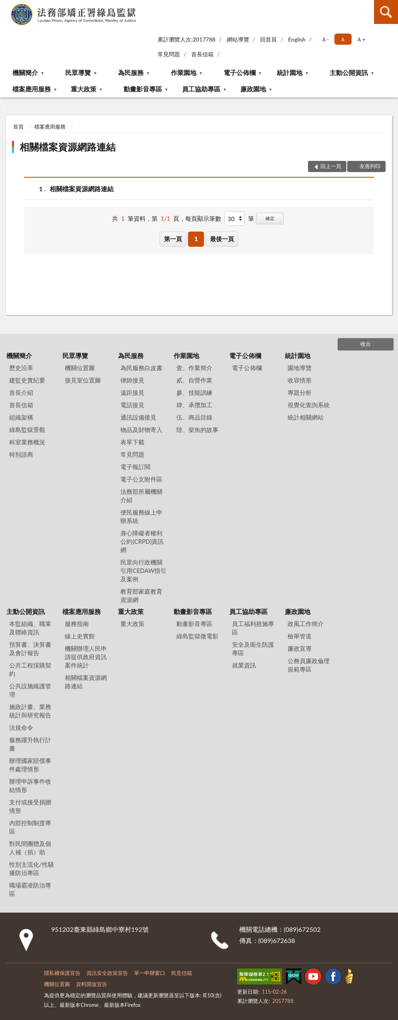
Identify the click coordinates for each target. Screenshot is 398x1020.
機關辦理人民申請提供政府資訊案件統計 (86, 657)
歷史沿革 (21, 367)
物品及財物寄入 (141, 429)
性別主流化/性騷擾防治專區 (31, 868)
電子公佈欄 (240, 72)
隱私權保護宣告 (62, 973)
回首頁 (268, 39)
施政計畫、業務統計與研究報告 (30, 711)
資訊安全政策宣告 (107, 973)
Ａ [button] (343, 39)
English (297, 39)
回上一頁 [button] (330, 166)
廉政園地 (253, 89)
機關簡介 (25, 72)
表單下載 (132, 442)
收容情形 (300, 380)
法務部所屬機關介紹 (141, 495)
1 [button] (196, 238)
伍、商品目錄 (194, 417)
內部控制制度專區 (30, 827)
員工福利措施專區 (253, 628)
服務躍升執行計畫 (30, 744)
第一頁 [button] (173, 238)
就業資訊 (244, 665)
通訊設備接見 (138, 417)
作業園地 (183, 72)
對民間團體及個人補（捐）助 (30, 848)
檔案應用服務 (31, 89)
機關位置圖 (80, 367)
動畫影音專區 (143, 89)
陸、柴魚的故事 (197, 429)
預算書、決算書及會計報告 (30, 648)
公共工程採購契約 (30, 669)
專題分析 (300, 392)
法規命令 (21, 727)
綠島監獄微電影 (197, 636)
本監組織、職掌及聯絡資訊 (30, 628)
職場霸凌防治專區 (30, 889)
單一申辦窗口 (149, 973)
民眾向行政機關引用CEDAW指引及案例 (143, 570)
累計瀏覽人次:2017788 (187, 39)
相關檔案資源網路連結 (68, 147)
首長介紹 (21, 392)
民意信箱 (181, 973)
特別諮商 (21, 454)
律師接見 (132, 380)
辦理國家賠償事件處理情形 (30, 764)
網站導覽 (238, 39)
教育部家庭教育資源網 (141, 595)
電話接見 (132, 404)
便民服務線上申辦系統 (141, 516)
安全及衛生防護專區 (253, 648)
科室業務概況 (27, 442)
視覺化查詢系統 (309, 404)
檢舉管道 (300, 636)
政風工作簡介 (306, 623)
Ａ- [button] (325, 39)
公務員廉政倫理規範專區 (309, 665)
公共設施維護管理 (30, 690)
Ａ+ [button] (360, 39)
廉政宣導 (300, 648)
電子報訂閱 (135, 466)
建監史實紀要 (27, 380)
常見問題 (169, 54)
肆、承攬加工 (194, 404)
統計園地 (289, 72)
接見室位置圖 (83, 380)
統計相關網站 (306, 417)
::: (6, 6)
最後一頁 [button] (222, 238)
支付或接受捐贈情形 (30, 806)
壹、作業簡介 (194, 367)
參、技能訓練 (194, 392)
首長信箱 (202, 54)
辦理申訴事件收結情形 (30, 785)
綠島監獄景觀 (27, 429)
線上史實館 (80, 636)
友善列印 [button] (370, 166)
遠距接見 (132, 392)
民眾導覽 (78, 72)
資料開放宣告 (91, 984)
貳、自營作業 (194, 380)
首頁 (18, 126)
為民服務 (131, 72)
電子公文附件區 (141, 479)
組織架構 (21, 417)
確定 (270, 218)
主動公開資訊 (349, 72)
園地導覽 (300, 367)
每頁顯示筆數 (203, 218)
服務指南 (77, 623)
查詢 (386, 12)
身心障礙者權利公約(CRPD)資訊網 (142, 541)
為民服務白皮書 (141, 367)
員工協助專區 (201, 89)
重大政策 (83, 89)
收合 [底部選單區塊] (365, 344)
